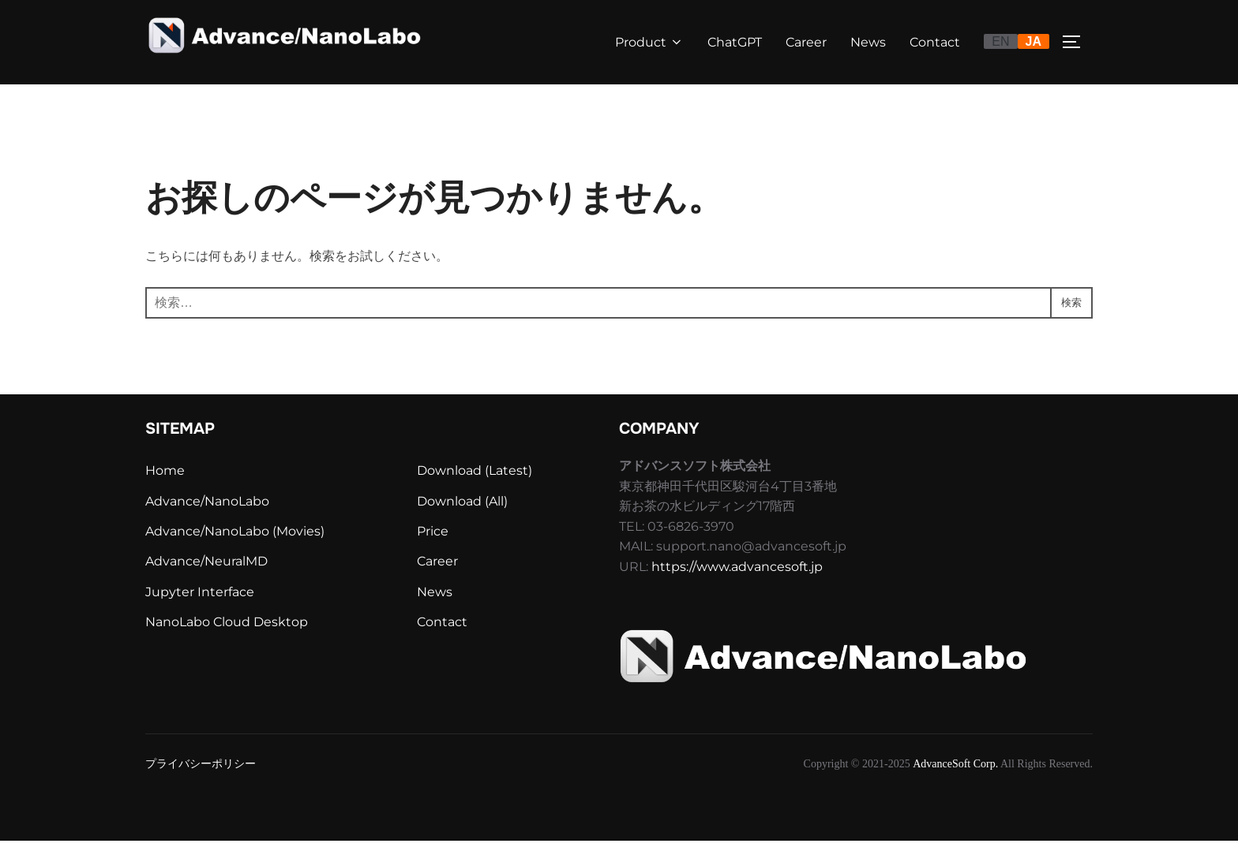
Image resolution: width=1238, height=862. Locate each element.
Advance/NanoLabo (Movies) (235, 552)
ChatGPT (734, 42)
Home (165, 491)
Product (649, 42)
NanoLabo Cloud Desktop (226, 643)
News (868, 42)
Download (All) (462, 522)
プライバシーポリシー (200, 784)
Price (432, 552)
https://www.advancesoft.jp (737, 587)
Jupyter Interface (199, 613)
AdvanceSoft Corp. (955, 784)
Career (806, 42)
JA (1033, 41)
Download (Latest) (474, 491)
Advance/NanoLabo (207, 522)
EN (1000, 41)
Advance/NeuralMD (206, 582)
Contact (935, 42)
